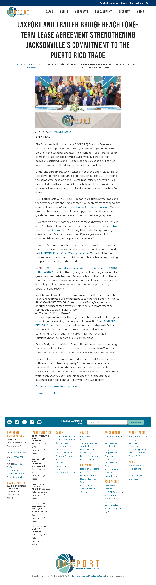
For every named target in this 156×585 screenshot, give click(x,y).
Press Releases (62, 131)
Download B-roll (45, 393)
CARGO (59, 432)
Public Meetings (108, 3)
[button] (147, 3)
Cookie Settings (97, 576)
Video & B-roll (136, 475)
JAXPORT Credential (114, 492)
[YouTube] (39, 422)
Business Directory (65, 456)
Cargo (49, 11)
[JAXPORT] (78, 563)
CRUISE (84, 432)
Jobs (124, 3)
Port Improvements (65, 473)
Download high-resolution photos (56, 386)
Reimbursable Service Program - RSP (114, 508)
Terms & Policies (80, 576)
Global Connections (65, 439)
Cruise (64, 11)
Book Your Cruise (88, 449)
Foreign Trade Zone (66, 436)
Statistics (133, 479)
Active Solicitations (114, 436)
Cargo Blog (61, 469)
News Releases (136, 466)
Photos (132, 472)
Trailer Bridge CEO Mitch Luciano (88, 207)
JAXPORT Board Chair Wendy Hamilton (65, 253)
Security (124, 11)
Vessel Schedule (64, 453)
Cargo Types (62, 443)
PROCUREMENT (112, 432)
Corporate (81, 11)
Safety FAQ (134, 456)
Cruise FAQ (85, 453)
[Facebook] (24, 422)
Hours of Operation (16, 452)
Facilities (60, 463)
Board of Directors (16, 474)
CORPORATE (86, 465)
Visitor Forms (111, 495)
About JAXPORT (88, 489)
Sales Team (61, 466)
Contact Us (136, 3)
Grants (83, 492)
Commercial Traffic (89, 459)
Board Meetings (88, 479)
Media (140, 11)
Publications (135, 469)
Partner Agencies (137, 449)
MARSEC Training (137, 453)
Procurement (103, 11)
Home (19, 64)
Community (86, 485)
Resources (61, 449)
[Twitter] (17, 422)
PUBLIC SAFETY (137, 432)
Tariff (58, 459)
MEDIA (132, 461)
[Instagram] (32, 422)
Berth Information (89, 456)
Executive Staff (14, 477)
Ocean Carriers (63, 446)
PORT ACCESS (112, 481)
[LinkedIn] (9, 422)
